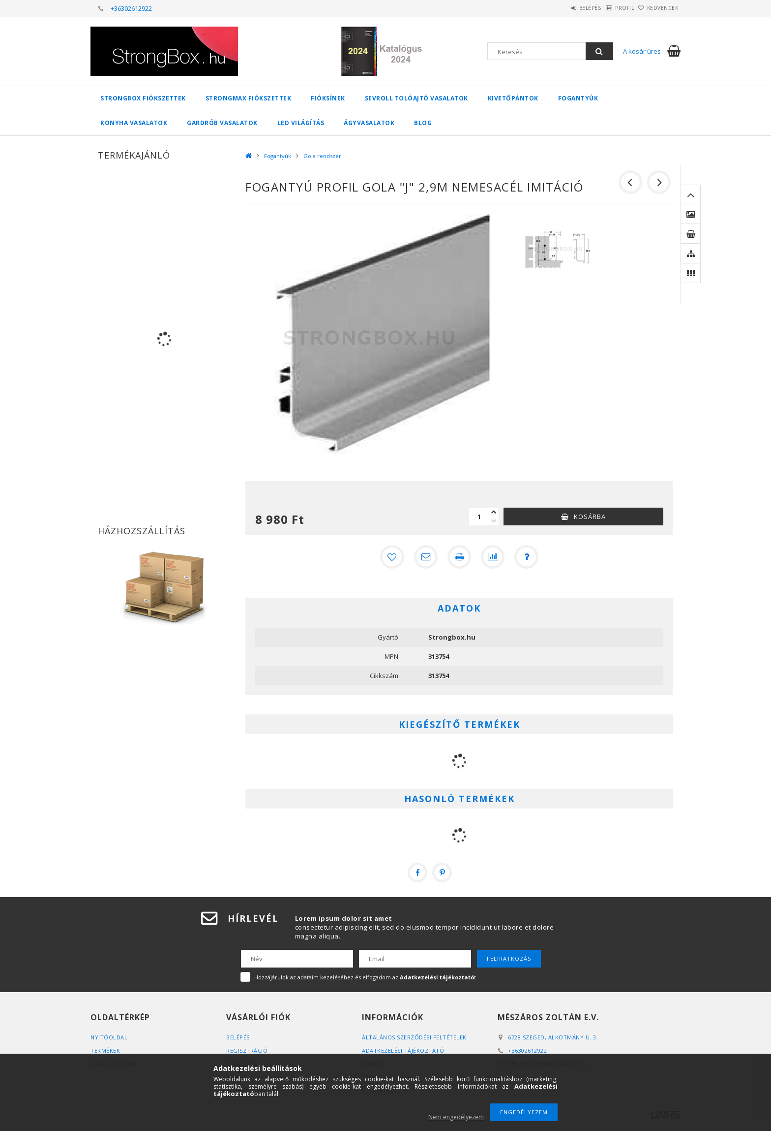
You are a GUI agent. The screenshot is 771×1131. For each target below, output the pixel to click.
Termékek (105, 1050)
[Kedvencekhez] (392, 557)
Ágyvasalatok (369, 123)
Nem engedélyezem (456, 1117)
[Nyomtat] (459, 557)
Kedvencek (658, 7)
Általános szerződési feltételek (414, 1037)
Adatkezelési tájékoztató (403, 1050)
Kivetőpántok (513, 98)
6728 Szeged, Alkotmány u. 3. (553, 1037)
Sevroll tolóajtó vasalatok (416, 98)
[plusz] (494, 512)
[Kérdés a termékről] (526, 557)
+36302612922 (131, 8)
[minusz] (494, 521)
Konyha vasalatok (133, 123)
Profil (609, 7)
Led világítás (301, 123)
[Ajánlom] (426, 557)
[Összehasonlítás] (492, 557)
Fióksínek (328, 98)
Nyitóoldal (108, 1037)
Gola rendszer (322, 156)
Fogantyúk (578, 98)
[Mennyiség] (479, 516)
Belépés (565, 7)
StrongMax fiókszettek (249, 98)
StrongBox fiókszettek (143, 98)
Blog (423, 123)
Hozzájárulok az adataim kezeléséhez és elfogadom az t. (365, 977)
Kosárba (590, 516)
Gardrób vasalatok (222, 123)
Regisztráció (246, 1050)
